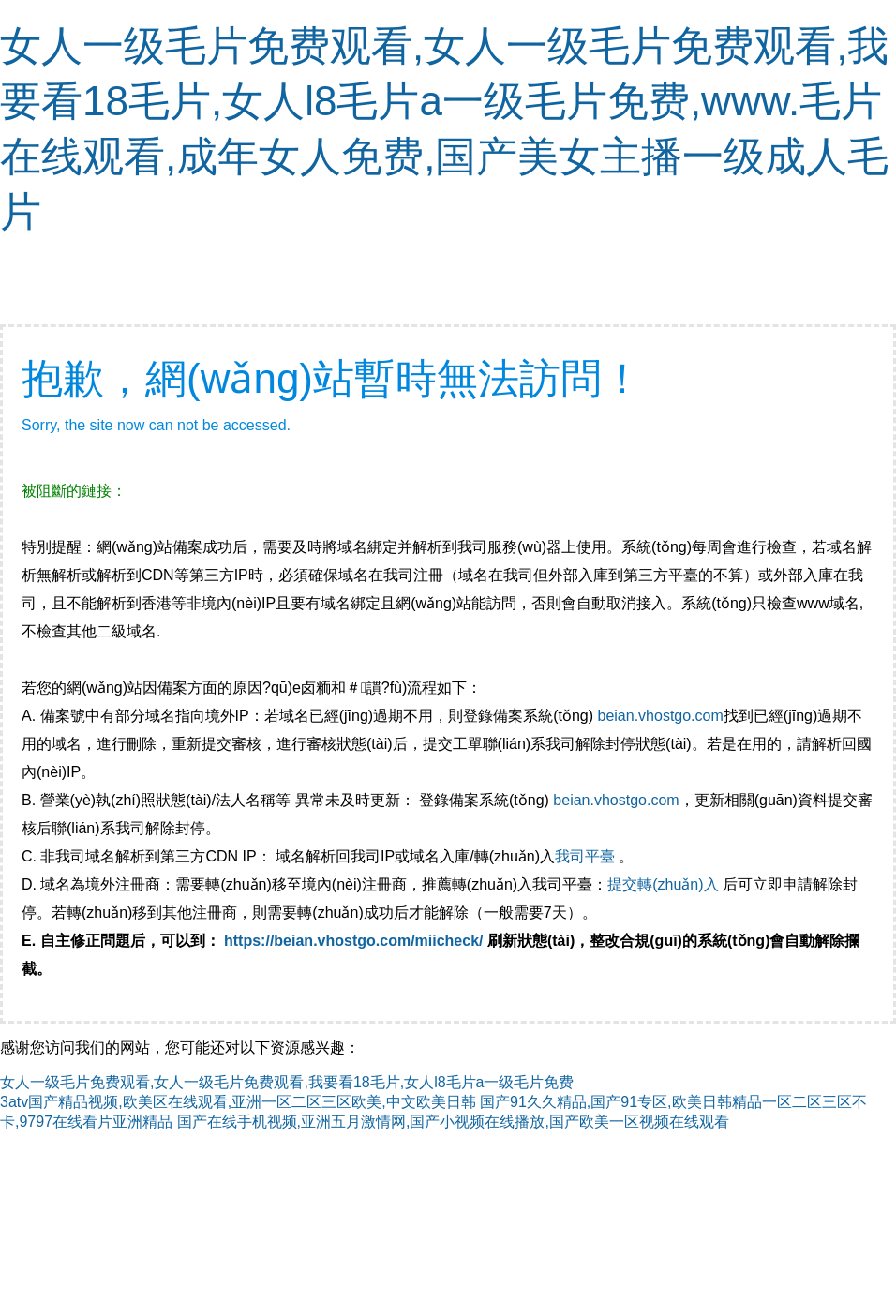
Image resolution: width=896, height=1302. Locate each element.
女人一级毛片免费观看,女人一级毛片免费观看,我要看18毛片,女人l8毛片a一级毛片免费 (287, 1082)
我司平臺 (587, 856)
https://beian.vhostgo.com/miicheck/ (354, 941)
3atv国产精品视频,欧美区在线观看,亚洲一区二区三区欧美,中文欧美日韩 (238, 1102)
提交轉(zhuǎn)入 (662, 884)
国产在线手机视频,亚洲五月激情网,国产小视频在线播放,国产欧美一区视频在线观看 (453, 1122)
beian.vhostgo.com (660, 716)
